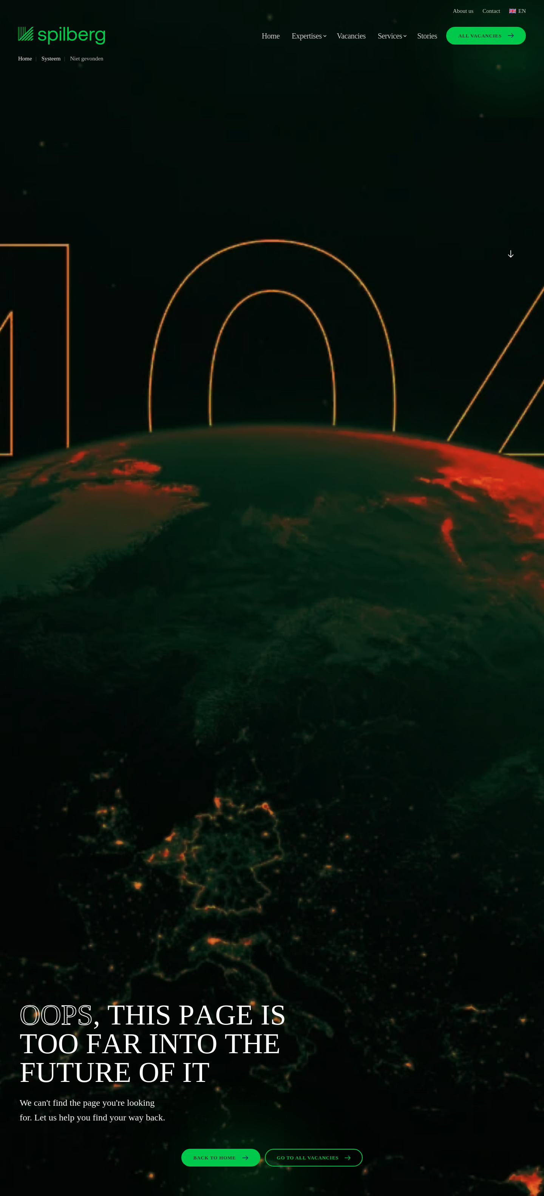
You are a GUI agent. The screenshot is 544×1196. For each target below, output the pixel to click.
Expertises (306, 36)
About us (463, 11)
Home (271, 36)
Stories (427, 36)
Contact (491, 11)
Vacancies (351, 36)
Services (390, 36)
